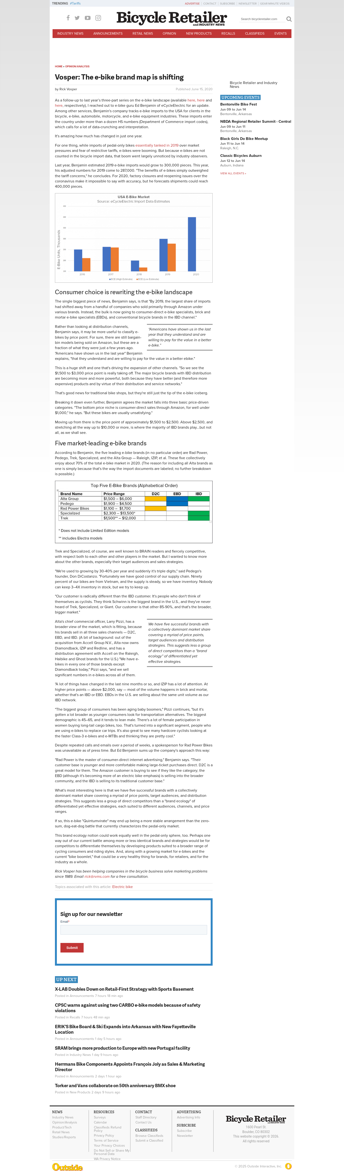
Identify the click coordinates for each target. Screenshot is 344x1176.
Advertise (192, 3)
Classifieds (254, 34)
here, (192, 100)
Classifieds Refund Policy (107, 1129)
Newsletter (248, 3)
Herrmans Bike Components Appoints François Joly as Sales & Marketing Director (130, 1067)
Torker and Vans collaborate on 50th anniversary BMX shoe (115, 1085)
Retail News (143, 34)
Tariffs (76, 3)
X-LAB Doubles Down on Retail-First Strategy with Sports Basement (124, 989)
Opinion (169, 34)
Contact (209, 3)
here (201, 100)
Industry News (70, 34)
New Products (199, 34)
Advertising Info (188, 1117)
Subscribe (227, 3)
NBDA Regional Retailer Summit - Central (255, 121)
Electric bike (122, 886)
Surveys (100, 1117)
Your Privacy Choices (109, 1146)
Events (280, 34)
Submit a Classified (149, 1141)
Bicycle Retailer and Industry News (253, 84)
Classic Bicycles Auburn (241, 155)
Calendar (100, 1122)
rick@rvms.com (97, 876)
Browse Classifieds (149, 1136)
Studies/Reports (64, 1137)
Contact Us (143, 1122)
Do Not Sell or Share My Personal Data (111, 1152)
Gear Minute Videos (275, 3)
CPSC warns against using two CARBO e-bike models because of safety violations (127, 1008)
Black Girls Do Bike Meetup (244, 138)
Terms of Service (106, 1141)
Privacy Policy (104, 1136)
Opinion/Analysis (77, 66)
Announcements (108, 34)
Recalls (228, 34)
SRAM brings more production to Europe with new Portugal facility (122, 1048)
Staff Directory (145, 1117)
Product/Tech (62, 1127)
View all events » (233, 173)
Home (58, 66)
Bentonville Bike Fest (238, 104)
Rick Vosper (68, 89)
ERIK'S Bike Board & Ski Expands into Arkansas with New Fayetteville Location (125, 1029)
